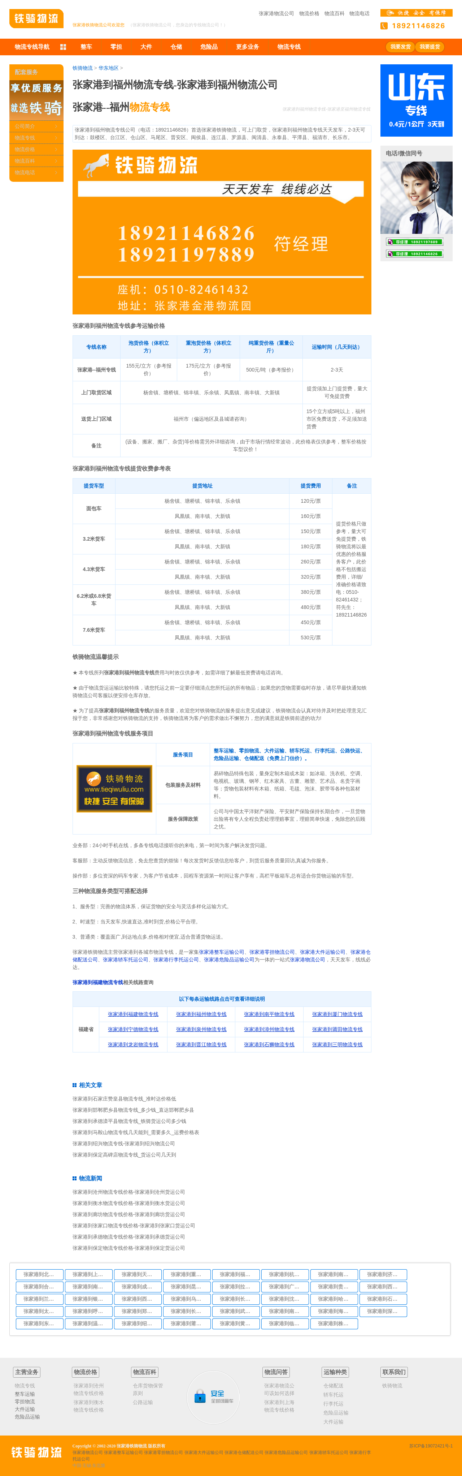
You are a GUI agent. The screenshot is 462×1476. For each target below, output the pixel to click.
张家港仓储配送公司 (244, 1452)
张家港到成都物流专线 (139, 1287)
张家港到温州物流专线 (90, 1323)
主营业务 (26, 1372)
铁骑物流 (83, 68)
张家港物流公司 (276, 13)
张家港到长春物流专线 (237, 1299)
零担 (116, 47)
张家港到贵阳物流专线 (335, 1287)
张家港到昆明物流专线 (188, 1287)
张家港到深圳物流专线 (384, 1311)
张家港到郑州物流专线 (139, 1311)
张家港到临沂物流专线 (286, 1323)
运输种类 (335, 1372)
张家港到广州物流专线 (286, 1287)
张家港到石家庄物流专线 (384, 1299)
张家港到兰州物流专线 (41, 1299)
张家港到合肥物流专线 (41, 1287)
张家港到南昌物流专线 (90, 1287)
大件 (146, 47)
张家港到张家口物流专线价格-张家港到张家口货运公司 (134, 1225)
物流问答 (276, 1372)
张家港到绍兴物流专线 (139, 1323)
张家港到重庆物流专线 (188, 1274)
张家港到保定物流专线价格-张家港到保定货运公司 (129, 1248)
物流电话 (359, 13)
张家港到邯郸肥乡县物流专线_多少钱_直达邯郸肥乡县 (134, 1110)
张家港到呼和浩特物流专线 (90, 1311)
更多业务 (247, 47)
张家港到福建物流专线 (98, 982)
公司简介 (25, 126)
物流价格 (309, 13)
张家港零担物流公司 (272, 952)
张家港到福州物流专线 (237, 1274)
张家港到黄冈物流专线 (237, 1323)
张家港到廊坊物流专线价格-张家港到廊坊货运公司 (129, 1214)
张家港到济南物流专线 (384, 1274)
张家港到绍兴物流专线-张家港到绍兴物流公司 (124, 1143)
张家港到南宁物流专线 (286, 1311)
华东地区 (109, 68)
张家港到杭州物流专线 (286, 1274)
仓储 (176, 47)
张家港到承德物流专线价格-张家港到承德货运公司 (129, 1237)
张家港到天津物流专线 (139, 1274)
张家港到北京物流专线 (41, 1274)
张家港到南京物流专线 (335, 1274)
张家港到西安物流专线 (384, 1287)
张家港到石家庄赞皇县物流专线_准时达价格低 (124, 1099)
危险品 (209, 47)
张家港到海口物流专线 (335, 1311)
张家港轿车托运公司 (125, 959)
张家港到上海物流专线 (90, 1274)
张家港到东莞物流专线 (41, 1323)
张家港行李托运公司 (176, 959)
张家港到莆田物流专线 (188, 1323)
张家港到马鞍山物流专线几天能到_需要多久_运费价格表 (136, 1132)
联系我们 (394, 1372)
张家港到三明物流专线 (337, 1044)
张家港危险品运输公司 (229, 959)
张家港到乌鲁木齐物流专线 (188, 1299)
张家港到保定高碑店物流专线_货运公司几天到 (124, 1155)
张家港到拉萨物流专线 (237, 1287)
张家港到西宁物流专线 (139, 1299)
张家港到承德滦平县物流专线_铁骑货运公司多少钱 (130, 1121)
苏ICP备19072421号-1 (431, 1446)
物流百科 (334, 13)
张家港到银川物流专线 (90, 1299)
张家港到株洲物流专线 (335, 1323)
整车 (86, 47)
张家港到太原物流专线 (41, 1311)
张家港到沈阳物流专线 (286, 1299)
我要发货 (401, 47)
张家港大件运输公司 (322, 952)
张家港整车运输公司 (221, 952)
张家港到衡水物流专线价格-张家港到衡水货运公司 (129, 1203)
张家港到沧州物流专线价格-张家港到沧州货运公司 (129, 1192)
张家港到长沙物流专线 (188, 1311)
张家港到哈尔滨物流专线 (335, 1299)
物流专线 (289, 47)
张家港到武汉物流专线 (237, 1311)
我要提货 (430, 47)
